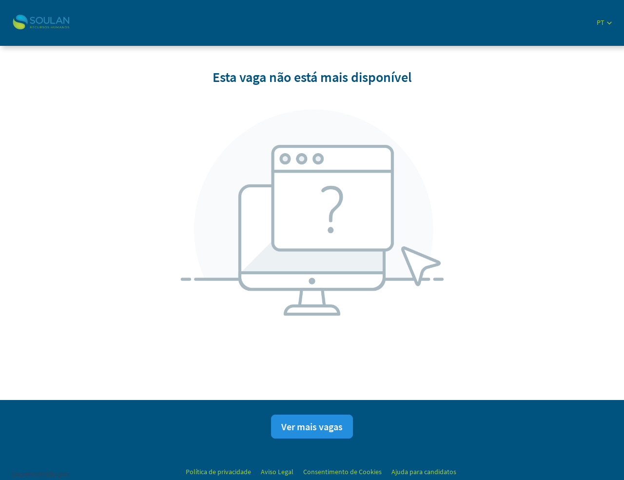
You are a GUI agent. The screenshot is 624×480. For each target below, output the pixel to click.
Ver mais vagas (312, 426)
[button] (604, 22)
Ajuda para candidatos (423, 472)
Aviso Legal (277, 472)
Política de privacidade (218, 472)
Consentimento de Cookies (342, 472)
